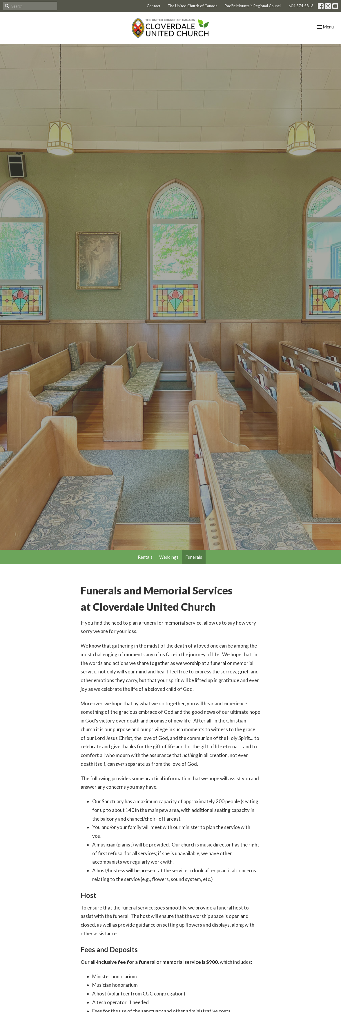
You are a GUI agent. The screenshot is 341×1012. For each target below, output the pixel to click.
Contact (153, 5)
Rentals (145, 557)
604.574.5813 (301, 5)
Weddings (169, 557)
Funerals (193, 557)
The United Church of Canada (192, 5)
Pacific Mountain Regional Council (253, 5)
